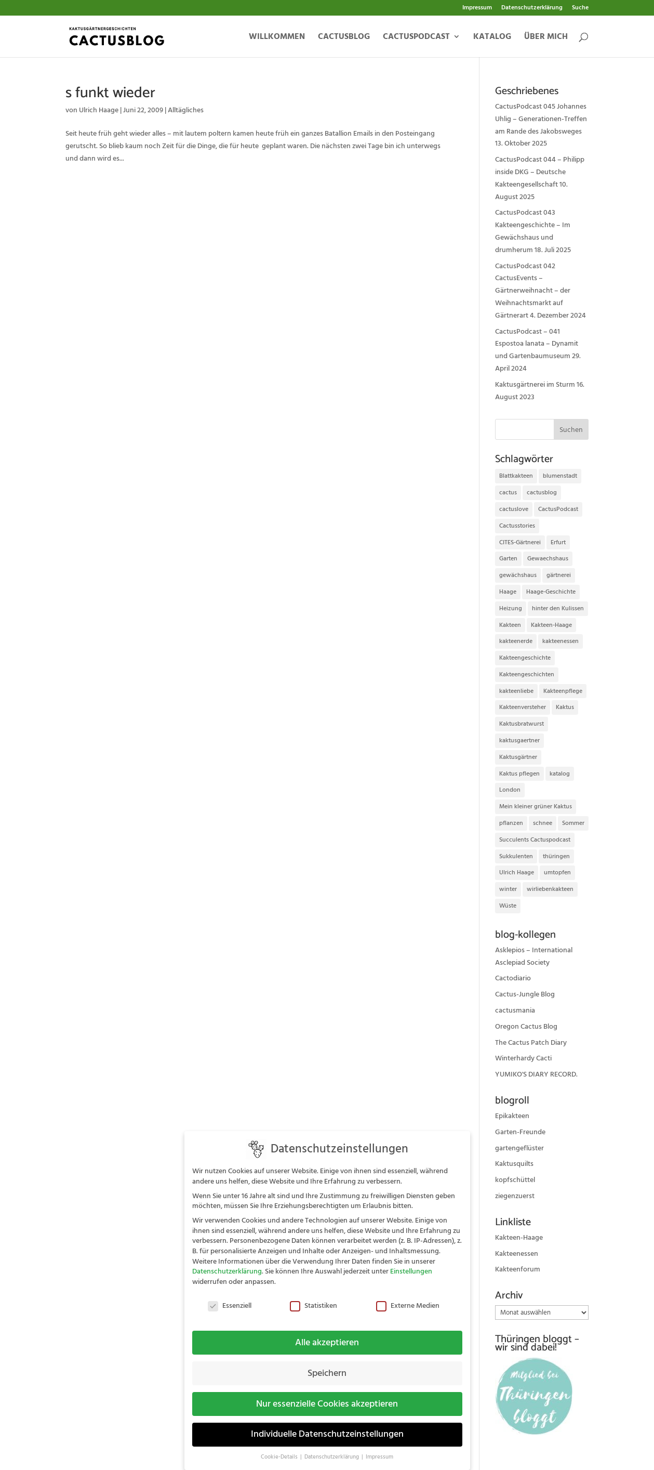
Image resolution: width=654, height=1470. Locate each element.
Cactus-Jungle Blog (525, 994)
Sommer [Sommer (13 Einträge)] (573, 823)
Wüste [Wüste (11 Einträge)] (507, 905)
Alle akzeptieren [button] (327, 1335)
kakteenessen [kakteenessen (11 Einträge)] (560, 641)
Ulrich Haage (98, 110)
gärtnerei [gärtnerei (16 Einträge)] (558, 575)
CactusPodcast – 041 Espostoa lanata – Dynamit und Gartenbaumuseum (536, 344)
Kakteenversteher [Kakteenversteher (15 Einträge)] (522, 707)
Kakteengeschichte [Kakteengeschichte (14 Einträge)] (525, 657)
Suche (580, 8)
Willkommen (277, 37)
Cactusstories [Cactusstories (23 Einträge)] (517, 525)
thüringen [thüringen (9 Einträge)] (556, 856)
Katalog (492, 37)
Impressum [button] (379, 1450)
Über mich (546, 37)
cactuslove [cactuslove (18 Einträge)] (513, 509)
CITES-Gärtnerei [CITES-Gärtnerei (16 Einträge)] (520, 542)
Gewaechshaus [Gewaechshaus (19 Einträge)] (547, 558)
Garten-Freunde (520, 1132)
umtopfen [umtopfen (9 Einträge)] (557, 872)
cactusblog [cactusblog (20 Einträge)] (542, 492)
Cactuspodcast (416, 37)
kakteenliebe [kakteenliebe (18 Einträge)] (516, 691)
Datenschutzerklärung (532, 8)
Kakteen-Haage (519, 1237)
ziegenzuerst (515, 1196)
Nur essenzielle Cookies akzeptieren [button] (327, 1396)
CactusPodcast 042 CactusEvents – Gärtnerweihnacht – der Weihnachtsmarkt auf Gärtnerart (532, 291)
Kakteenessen (516, 1254)
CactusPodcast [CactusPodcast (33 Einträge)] (558, 509)
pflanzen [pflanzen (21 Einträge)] (511, 823)
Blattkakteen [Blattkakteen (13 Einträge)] (516, 475)
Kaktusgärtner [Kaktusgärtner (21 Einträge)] (518, 757)
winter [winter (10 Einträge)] (508, 889)
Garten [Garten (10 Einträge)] (508, 558)
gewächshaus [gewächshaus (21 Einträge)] (518, 575)
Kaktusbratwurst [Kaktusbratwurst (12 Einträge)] (521, 723)
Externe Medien (407, 1299)
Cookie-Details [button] (280, 1450)
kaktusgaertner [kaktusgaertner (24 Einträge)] (519, 740)
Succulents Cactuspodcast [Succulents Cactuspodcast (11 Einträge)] (534, 839)
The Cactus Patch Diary (531, 1043)
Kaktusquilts (514, 1164)
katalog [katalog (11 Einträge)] (560, 773)
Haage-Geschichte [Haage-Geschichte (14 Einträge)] (551, 591)
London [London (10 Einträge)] (509, 789)
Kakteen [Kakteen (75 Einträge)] (510, 625)
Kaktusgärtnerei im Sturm (535, 384)
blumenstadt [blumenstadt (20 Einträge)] (560, 475)
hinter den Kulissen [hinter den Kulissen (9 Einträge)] (558, 608)
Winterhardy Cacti (523, 1058)
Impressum (477, 8)
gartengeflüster (519, 1148)
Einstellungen (411, 1264)
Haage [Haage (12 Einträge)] (507, 591)
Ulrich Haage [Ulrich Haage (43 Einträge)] (516, 872)
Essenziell (229, 1299)
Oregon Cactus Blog (526, 1026)
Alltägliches (186, 110)
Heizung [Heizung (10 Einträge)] (510, 608)
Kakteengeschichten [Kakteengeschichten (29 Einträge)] (526, 674)
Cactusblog (344, 37)
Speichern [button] (327, 1366)
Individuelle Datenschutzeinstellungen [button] (327, 1427)
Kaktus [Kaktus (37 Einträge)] (565, 707)
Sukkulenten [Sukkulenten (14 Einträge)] (516, 856)
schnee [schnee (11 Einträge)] (542, 823)
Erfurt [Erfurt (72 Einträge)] (558, 542)
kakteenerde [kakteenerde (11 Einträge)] (515, 641)
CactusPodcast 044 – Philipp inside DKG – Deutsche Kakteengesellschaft (539, 172)
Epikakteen (512, 1116)
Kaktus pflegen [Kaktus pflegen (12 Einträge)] (519, 773)
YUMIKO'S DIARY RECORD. (536, 1074)
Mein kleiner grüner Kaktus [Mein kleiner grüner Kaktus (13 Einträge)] (535, 806)
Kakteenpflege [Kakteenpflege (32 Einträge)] (562, 691)
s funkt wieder (110, 93)
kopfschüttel (515, 1180)
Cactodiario (513, 978)
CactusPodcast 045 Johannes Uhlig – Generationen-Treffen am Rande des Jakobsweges (541, 119)
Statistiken (313, 1299)
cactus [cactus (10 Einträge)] (508, 492)
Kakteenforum (517, 1269)
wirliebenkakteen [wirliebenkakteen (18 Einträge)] (550, 889)
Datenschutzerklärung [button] (332, 1450)
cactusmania (515, 1010)
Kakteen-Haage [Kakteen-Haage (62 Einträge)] (551, 625)
